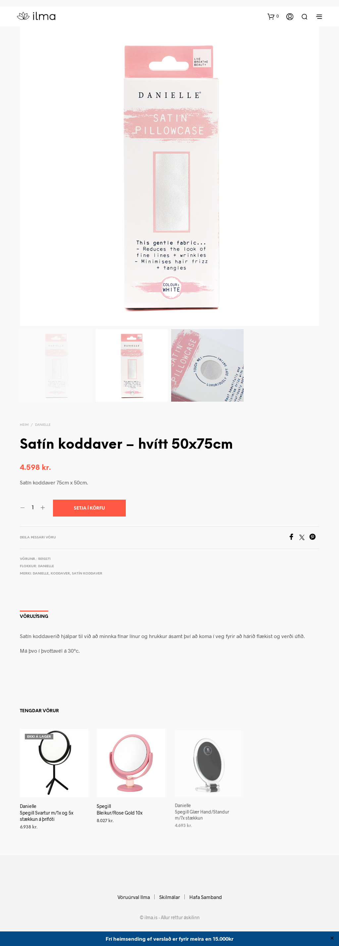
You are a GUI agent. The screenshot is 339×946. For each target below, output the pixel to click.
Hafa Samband (205, 897)
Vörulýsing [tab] (34, 617)
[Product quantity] (32, 508)
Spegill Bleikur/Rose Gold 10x (120, 807)
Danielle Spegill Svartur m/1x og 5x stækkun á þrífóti (46, 812)
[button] (273, 16)
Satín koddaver (87, 573)
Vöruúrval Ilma (134, 897)
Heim (24, 425)
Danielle (43, 425)
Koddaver (60, 573)
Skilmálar (169, 897)
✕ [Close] (332, 938)
